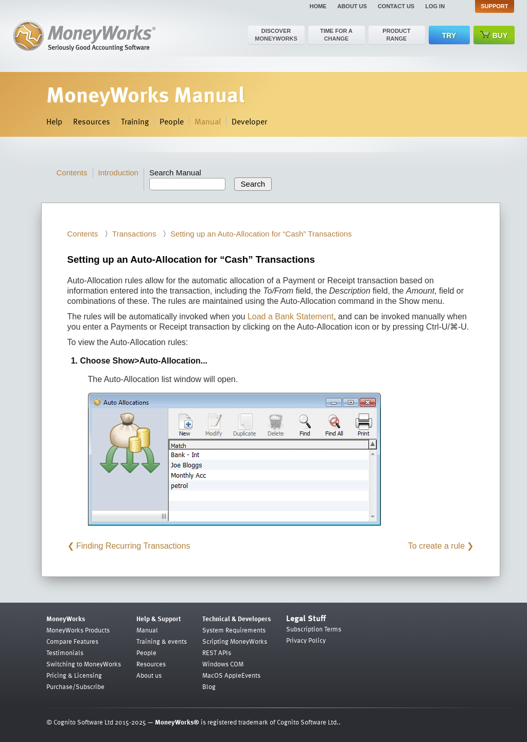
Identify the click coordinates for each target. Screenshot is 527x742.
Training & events (161, 641)
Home (317, 6)
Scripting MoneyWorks (234, 641)
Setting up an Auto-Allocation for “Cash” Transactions (261, 233)
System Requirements (234, 630)
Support (494, 6)
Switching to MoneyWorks (83, 664)
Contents (72, 172)
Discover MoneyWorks (276, 35)
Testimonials (64, 652)
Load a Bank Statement (290, 316)
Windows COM (222, 664)
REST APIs (216, 652)
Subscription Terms (313, 629)
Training (135, 121)
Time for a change (336, 35)
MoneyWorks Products (78, 630)
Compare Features (72, 641)
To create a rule (436, 545)
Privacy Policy (306, 640)
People (172, 121)
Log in (435, 6)
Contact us (396, 6)
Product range (396, 35)
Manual (208, 121)
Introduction (118, 172)
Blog (209, 686)
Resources (91, 121)
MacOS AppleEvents (231, 675)
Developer (249, 121)
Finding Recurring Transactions (133, 545)
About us (351, 6)
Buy (494, 35)
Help (54, 121)
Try (449, 35)
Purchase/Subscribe (75, 686)
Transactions (134, 233)
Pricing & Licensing (74, 675)
